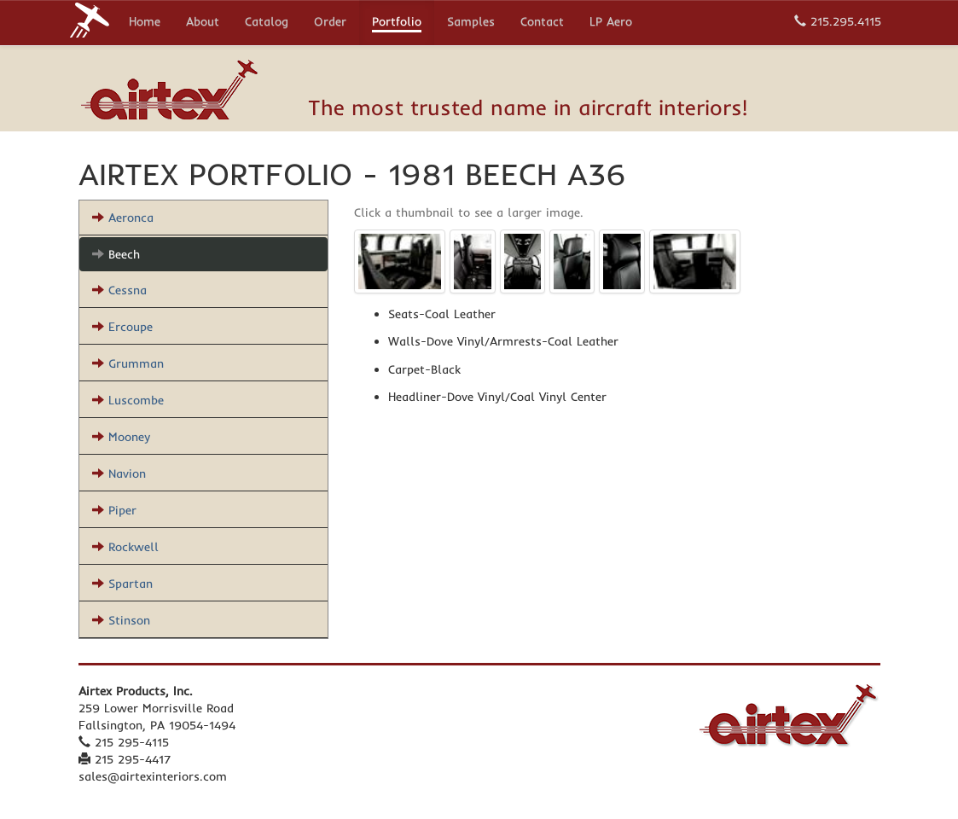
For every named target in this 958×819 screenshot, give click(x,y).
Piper (114, 510)
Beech (116, 254)
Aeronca (123, 217)
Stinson (121, 620)
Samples (471, 23)
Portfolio (396, 23)
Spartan (122, 583)
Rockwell (125, 547)
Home (144, 23)
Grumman (128, 363)
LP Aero (610, 23)
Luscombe (128, 400)
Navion (119, 473)
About (202, 23)
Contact (542, 23)
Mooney (121, 436)
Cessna (119, 290)
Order (330, 23)
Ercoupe (122, 326)
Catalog (266, 23)
